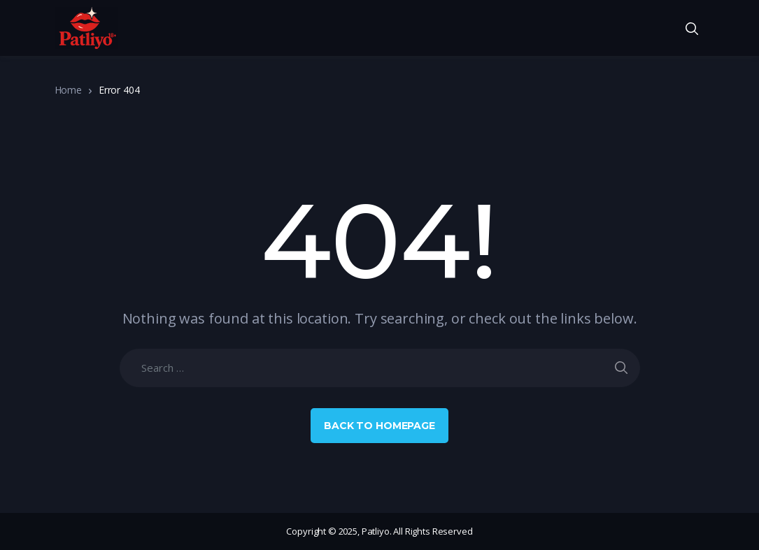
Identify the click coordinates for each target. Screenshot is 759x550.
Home (68, 89)
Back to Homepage (379, 425)
